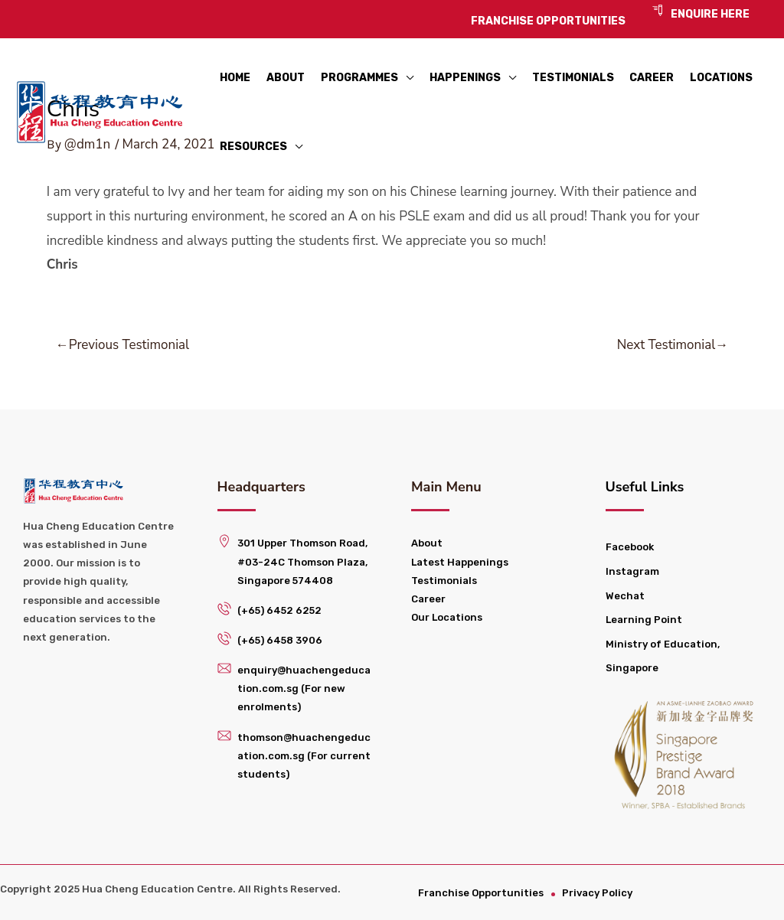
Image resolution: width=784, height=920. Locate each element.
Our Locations (446, 617)
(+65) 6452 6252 (279, 610)
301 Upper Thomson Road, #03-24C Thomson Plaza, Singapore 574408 (302, 561)
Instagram (632, 571)
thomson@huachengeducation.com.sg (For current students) (304, 756)
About (427, 543)
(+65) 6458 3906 (279, 640)
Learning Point (644, 619)
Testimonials (444, 580)
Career (428, 599)
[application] (405, 73)
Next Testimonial (672, 344)
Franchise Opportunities (481, 893)
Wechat (625, 596)
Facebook (630, 547)
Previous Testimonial (122, 344)
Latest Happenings (459, 562)
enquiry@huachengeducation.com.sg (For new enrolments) (304, 688)
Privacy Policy (599, 893)
